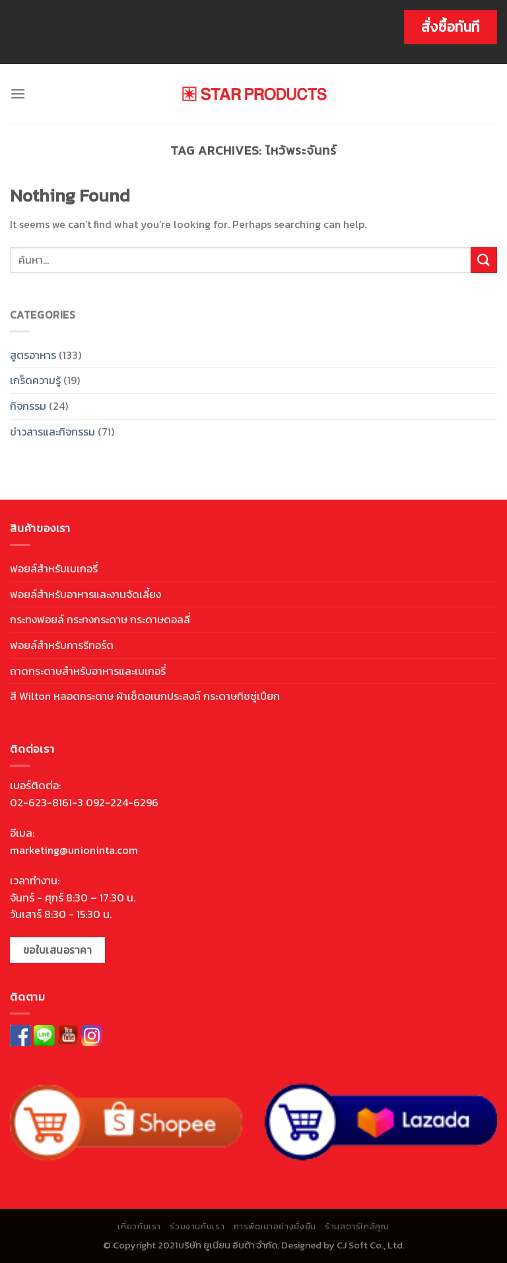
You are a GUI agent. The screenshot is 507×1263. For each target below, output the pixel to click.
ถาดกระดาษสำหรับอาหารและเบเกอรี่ (88, 671)
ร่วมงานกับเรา (197, 1227)
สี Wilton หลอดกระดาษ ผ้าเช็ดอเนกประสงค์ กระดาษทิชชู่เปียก (145, 696)
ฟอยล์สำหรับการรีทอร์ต (62, 645)
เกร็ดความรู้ (35, 380)
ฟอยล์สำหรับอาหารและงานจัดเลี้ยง (85, 594)
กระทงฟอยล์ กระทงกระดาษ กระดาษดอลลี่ (100, 619)
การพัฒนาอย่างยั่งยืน (275, 1227)
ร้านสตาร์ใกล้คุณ (357, 1227)
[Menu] (18, 93)
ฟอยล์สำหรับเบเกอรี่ (54, 568)
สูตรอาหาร (33, 355)
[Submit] (484, 260)
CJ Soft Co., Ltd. (371, 1245)
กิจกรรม (28, 406)
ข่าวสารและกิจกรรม (52, 432)
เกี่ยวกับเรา (139, 1227)
